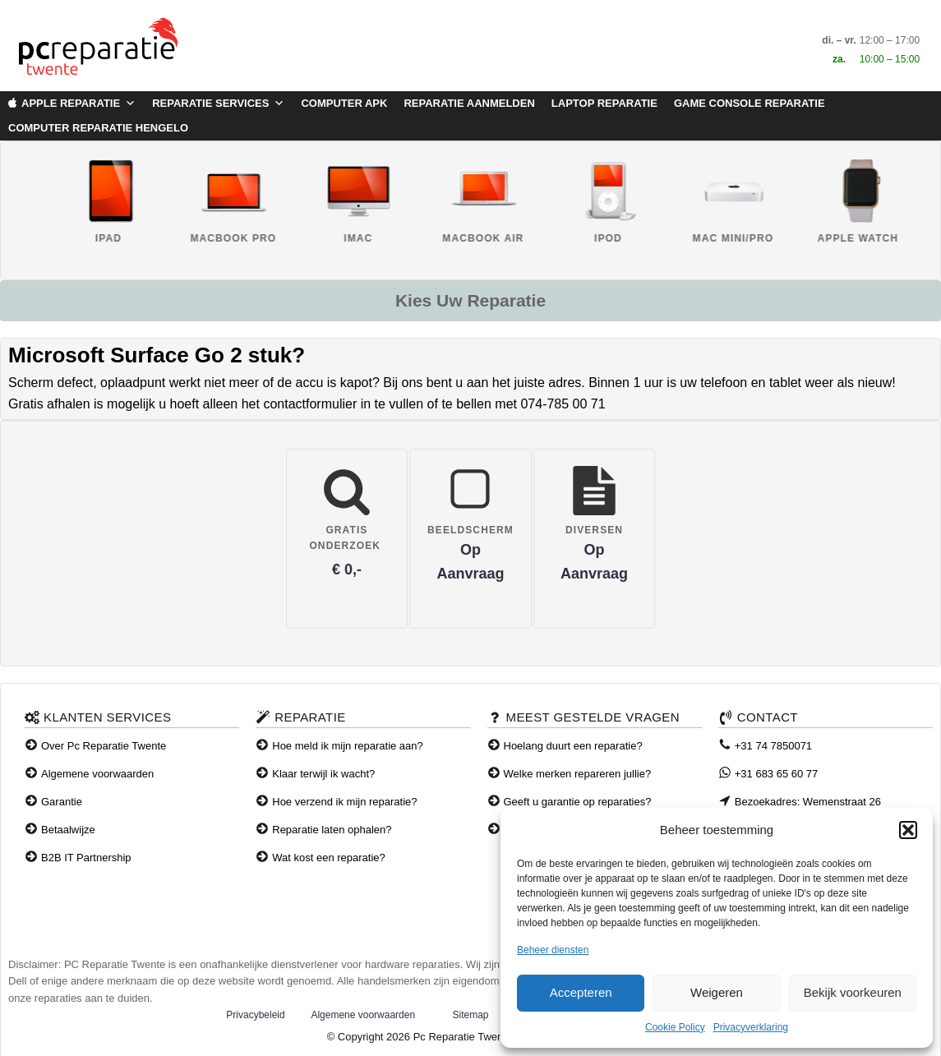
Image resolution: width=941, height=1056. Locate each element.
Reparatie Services (218, 103)
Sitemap (470, 1015)
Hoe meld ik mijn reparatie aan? (347, 746)
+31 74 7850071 (773, 746)
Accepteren (581, 992)
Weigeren (716, 992)
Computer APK (344, 103)
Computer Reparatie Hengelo (98, 128)
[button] (908, 830)
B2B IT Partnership (86, 857)
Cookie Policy (675, 1027)
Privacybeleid (255, 1015)
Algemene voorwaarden (97, 774)
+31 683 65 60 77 (777, 774)
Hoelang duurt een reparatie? (573, 746)
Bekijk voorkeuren (853, 992)
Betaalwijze (68, 829)
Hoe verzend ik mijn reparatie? (344, 801)
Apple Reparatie (78, 103)
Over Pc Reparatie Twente (103, 746)
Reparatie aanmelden (469, 103)
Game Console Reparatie (749, 103)
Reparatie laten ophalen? (331, 829)
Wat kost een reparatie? (328, 857)
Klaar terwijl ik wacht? (323, 774)
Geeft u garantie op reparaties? (578, 801)
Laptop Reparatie (604, 103)
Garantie (61, 801)
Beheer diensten (552, 950)
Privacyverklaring (750, 1027)
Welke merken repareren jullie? (578, 774)
